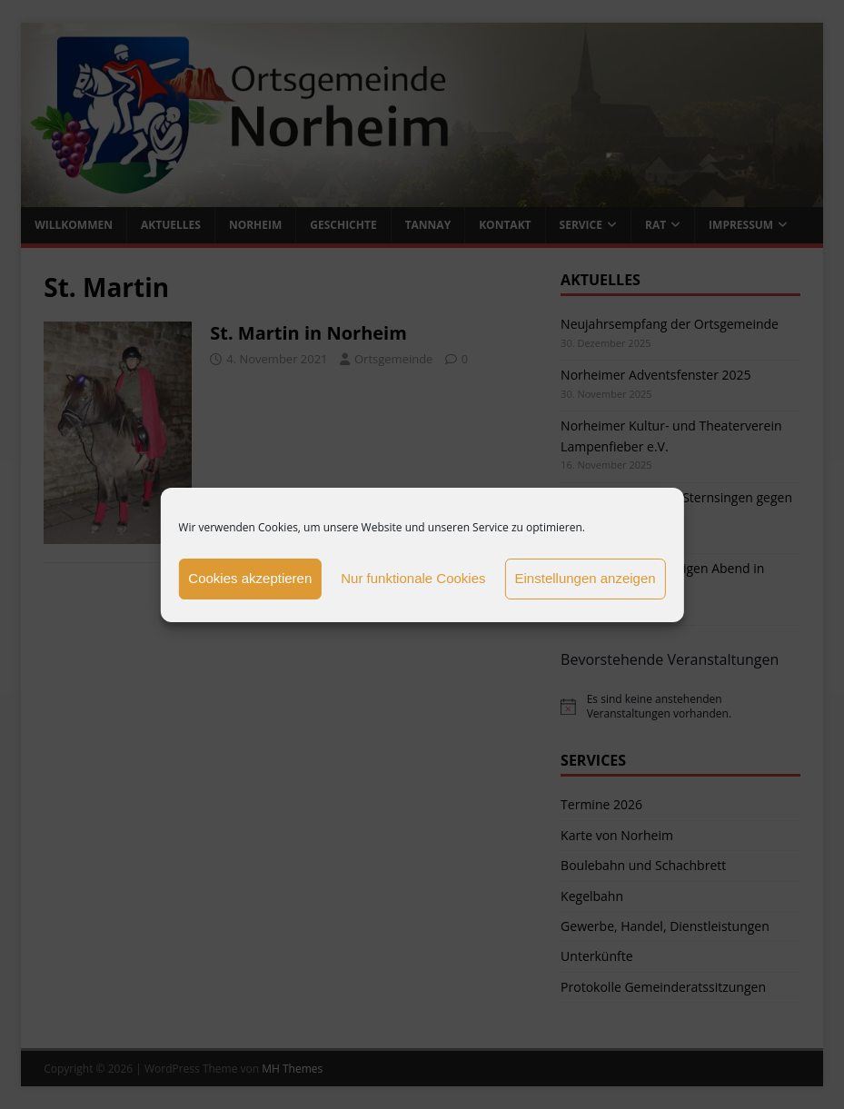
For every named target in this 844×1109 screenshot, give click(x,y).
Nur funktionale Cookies (413, 578)
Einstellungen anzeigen (585, 578)
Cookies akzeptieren (250, 578)
